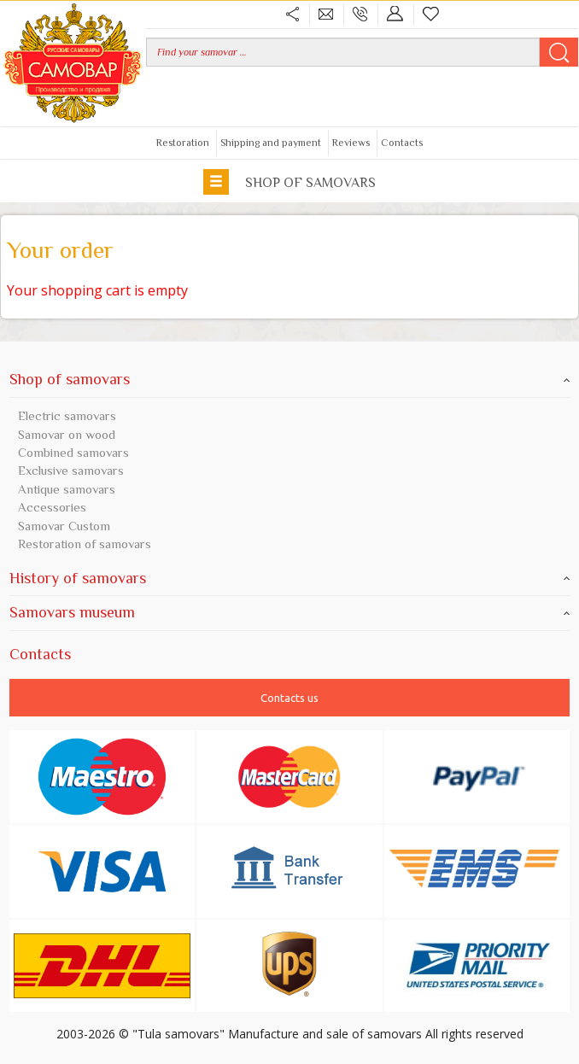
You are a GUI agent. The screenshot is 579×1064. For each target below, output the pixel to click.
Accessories (52, 507)
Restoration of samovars (84, 543)
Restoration (182, 143)
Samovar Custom (64, 525)
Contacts (402, 143)
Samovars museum (289, 612)
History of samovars (289, 578)
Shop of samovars (289, 181)
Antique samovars (66, 489)
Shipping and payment (270, 143)
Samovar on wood (66, 434)
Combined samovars (73, 452)
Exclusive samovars (71, 470)
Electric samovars (67, 415)
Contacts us (289, 698)
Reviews (351, 143)
